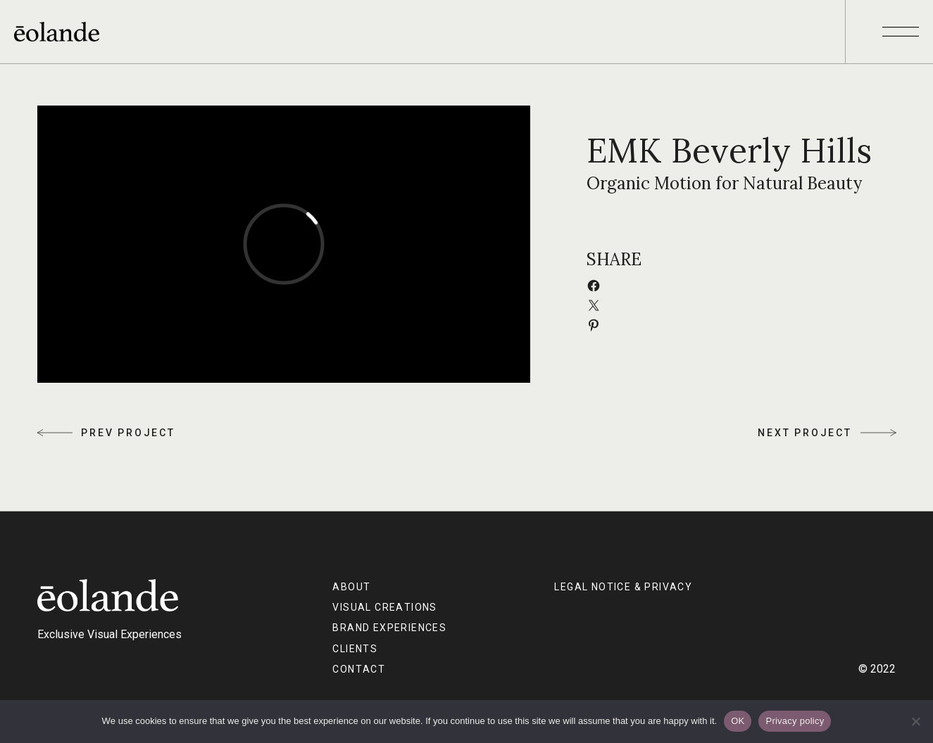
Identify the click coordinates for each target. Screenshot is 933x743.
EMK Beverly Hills (729, 150)
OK (737, 721)
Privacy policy (794, 721)
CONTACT (358, 669)
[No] (915, 721)
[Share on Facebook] (741, 286)
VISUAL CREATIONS (384, 607)
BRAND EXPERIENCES (389, 627)
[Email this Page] (741, 305)
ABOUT (351, 586)
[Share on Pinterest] (741, 325)
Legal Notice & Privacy (623, 586)
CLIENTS (354, 648)
